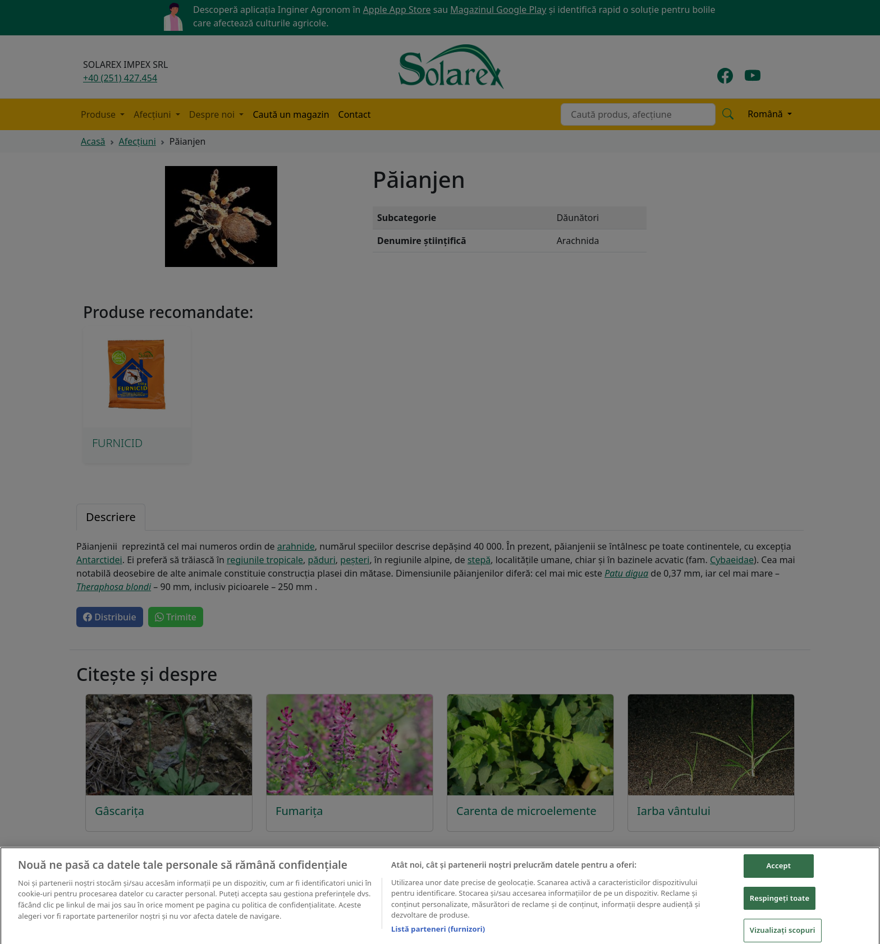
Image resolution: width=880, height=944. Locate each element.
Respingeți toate (779, 909)
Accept (779, 877)
